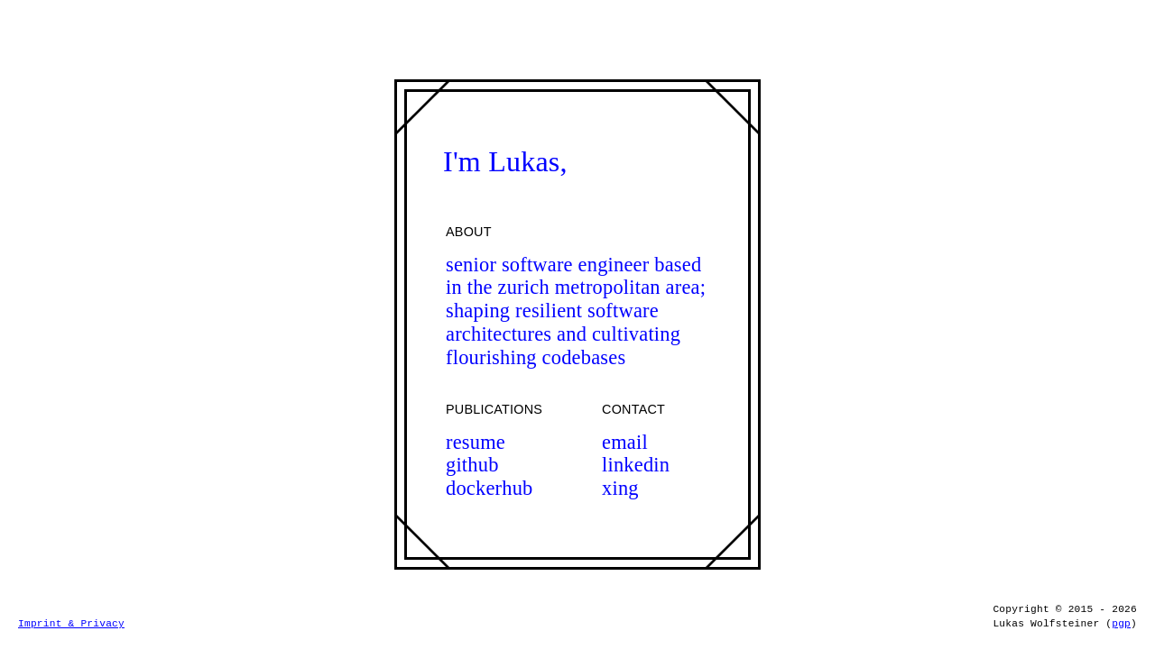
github (472, 464)
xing (620, 488)
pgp (1121, 623)
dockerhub (489, 488)
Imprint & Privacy (71, 623)
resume (475, 442)
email (625, 442)
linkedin (636, 464)
